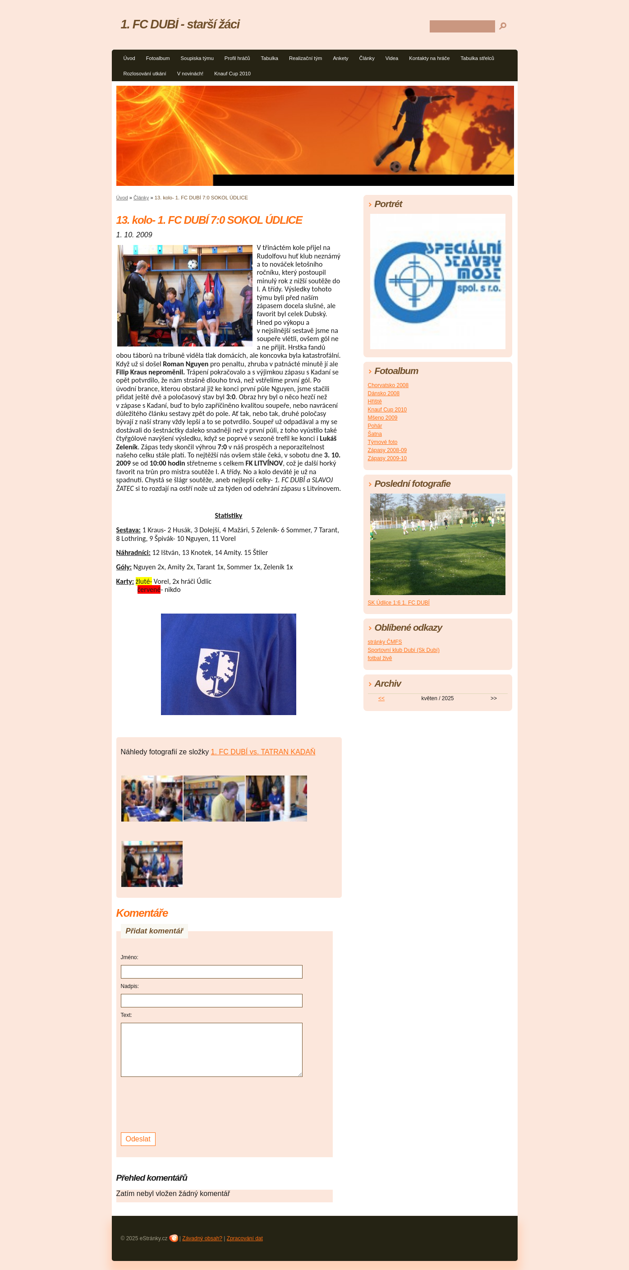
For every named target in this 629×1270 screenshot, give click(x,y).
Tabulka (269, 58)
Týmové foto (383, 442)
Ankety (340, 58)
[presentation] (189, 1103)
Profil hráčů (237, 58)
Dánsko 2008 (384, 393)
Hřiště (375, 401)
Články (367, 58)
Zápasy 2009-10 (387, 458)
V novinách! (190, 73)
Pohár (375, 426)
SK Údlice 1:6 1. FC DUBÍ (399, 603)
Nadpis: (130, 986)
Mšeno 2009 (383, 418)
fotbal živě (380, 658)
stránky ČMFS (385, 642)
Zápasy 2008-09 (387, 450)
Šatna (375, 434)
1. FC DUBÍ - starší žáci (180, 24)
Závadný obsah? (202, 1238)
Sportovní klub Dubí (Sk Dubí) (404, 650)
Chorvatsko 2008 (388, 385)
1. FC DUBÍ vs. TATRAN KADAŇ (263, 752)
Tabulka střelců (477, 58)
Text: (126, 1015)
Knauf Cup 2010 (232, 73)
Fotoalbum (158, 58)
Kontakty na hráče (429, 58)
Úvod (129, 58)
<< (381, 698)
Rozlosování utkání (145, 73)
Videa (392, 58)
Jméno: (129, 957)
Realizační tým (305, 58)
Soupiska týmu (196, 58)
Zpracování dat (245, 1238)
